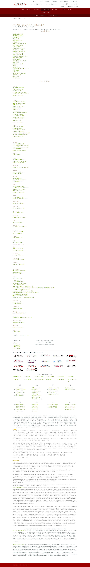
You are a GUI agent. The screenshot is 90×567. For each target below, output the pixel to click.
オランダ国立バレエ (17, 178)
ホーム (34, 1)
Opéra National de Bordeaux (19, 150)
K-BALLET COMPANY (18, 34)
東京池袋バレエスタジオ (20, 389)
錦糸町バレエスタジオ (33, 444)
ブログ (41, 1)
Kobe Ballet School (70, 469)
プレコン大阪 (49, 454)
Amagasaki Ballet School (20, 469)
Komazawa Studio (30, 474)
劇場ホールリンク (17, 376)
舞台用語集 (48, 379)
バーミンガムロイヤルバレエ (19, 92)
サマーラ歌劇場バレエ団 (18, 284)
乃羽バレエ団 (16, 71)
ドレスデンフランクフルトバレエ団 (21, 132)
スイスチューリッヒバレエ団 (19, 161)
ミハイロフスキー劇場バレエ (19, 283)
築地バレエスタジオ (43, 444)
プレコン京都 (55, 454)
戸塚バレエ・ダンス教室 (54, 387)
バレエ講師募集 (60, 379)
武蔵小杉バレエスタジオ (21, 449)
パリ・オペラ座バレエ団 (18, 143)
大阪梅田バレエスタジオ (54, 430)
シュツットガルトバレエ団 (19, 129)
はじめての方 (74, 1)
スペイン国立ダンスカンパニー (20, 198)
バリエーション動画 (45, 12)
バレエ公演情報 (60, 376)
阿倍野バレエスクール (34, 430)
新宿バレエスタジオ (19, 391)
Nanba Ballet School (20, 465)
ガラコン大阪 (42, 455)
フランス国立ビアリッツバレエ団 (20, 145)
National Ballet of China (18, 244)
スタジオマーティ (24, 335)
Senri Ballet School (19, 466)
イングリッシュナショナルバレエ (20, 93)
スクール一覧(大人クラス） (52, 4)
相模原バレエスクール (41, 449)
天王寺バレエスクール (65, 430)
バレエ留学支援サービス (57, 452)
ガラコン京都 (62, 455)
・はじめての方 (16, 345)
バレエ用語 (21, 9)
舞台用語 (28, 9)
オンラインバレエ (39, 379)
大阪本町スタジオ (24, 430)
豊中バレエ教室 (45, 432)
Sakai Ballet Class (65, 463)
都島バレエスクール (39, 433)
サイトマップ (26, 565)
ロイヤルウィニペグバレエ (19, 189)
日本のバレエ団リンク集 (39, 15)
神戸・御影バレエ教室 (45, 438)
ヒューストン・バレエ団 (18, 115)
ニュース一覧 (74, 4)
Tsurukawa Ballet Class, (54, 476)
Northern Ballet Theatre (18, 87)
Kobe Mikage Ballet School (50, 469)
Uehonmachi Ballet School (60, 466)
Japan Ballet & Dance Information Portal (62, 483)
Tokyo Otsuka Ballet (19, 476)
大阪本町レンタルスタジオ (54, 435)
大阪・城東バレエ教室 (32, 435)
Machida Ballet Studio (45, 476)
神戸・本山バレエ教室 (55, 438)
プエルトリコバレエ (17, 308)
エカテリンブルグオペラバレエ (20, 295)
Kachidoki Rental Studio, (29, 477)
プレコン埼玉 (42, 454)
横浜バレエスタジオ (48, 447)
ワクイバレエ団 (16, 46)
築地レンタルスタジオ (51, 446)
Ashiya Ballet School (40, 469)
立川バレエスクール (61, 446)
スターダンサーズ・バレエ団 (19, 60)
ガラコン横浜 (35, 455)
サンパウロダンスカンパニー (19, 312)
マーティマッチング (47, 452)
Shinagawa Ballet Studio (52, 474)
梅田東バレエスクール (44, 430)
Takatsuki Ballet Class (41, 463)
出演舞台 (55, 1)
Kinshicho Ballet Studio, (28, 476)
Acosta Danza (16, 331)
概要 (13, 565)
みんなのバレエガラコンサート (19, 455)
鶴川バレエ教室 (60, 444)
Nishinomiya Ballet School (31, 469)
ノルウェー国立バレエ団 (18, 264)
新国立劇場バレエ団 (17, 40)
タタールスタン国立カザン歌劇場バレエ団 (23, 286)
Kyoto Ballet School (19, 471)
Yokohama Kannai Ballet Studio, (64, 479)
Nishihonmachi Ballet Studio (23, 463)
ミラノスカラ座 (16, 154)
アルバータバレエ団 (17, 190)
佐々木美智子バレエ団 (18, 35)
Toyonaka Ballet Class (50, 463)
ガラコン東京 (28, 455)
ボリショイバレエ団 (17, 278)
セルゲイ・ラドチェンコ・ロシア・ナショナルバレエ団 (26, 292)
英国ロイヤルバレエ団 (18, 89)
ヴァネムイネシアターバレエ (19, 217)
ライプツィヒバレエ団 (18, 136)
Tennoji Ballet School (67, 462)
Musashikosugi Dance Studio (30, 480)
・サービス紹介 (16, 348)
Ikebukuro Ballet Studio (62, 474)
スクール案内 (65, 4)
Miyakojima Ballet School (50, 465)
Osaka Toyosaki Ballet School (38, 466)
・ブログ (15, 343)
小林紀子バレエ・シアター (19, 49)
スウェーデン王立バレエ (18, 203)
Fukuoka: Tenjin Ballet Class (29, 471)
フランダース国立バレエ (18, 172)
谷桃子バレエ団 (16, 67)
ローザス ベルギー (17, 173)
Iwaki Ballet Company (18, 53)
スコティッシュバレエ (18, 95)
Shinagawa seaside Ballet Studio (41, 474)
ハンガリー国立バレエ (18, 255)
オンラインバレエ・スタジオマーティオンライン (22, 452)
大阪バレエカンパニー (18, 54)
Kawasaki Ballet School (41, 480)
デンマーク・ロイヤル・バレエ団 (20, 167)
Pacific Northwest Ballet (18, 122)
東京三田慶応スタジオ (25, 443)
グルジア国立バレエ (17, 237)
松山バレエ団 (16, 76)
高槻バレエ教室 (38, 432)
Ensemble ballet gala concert (41, 485)
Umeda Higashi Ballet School (46, 462)
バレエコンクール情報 (67, 452)
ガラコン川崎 (49, 455)
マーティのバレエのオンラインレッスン (21, 530)
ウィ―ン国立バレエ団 (18, 212)
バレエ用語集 (27, 376)
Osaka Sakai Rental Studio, (21, 468)
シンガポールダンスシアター (19, 226)
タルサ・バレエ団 (17, 120)
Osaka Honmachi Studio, (25, 462)
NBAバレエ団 (16, 38)
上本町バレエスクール (43, 435)
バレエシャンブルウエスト (19, 48)
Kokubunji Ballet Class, (63, 476)
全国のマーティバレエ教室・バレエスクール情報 (22, 451)
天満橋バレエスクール (20, 409)
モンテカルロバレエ (17, 222)
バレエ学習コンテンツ (72, 6)
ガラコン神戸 (55, 455)
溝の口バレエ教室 (68, 387)
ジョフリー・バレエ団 (18, 118)
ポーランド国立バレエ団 (18, 208)
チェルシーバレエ (17, 90)
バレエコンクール (50, 376)
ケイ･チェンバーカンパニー (19, 43)
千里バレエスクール (65, 433)
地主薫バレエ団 (16, 59)
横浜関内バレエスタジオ (58, 447)
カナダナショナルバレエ (18, 186)
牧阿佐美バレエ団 (17, 37)
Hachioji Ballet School (56, 477)
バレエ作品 (54, 9)
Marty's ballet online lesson (18, 544)
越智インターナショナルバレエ (20, 56)
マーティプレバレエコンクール (19, 454)
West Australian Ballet (18, 273)
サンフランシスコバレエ (18, 106)
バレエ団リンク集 (39, 376)
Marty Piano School (32, 483)
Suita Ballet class (58, 463)
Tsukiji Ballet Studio (36, 476)
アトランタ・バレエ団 (18, 114)
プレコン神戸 (62, 454)
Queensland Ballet (17, 272)
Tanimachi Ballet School (28, 466)
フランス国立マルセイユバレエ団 (20, 147)
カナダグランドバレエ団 (18, 192)
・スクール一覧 (16, 346)
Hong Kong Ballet (17, 242)
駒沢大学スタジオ (34, 443)
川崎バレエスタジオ (31, 449)
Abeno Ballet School (34, 462)
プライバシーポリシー (19, 565)
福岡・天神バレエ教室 (26, 440)
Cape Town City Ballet (18, 327)
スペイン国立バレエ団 (18, 197)
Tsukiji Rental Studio (38, 477)
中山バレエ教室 (67, 447)
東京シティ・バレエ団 (18, 63)
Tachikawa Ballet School (47, 477)
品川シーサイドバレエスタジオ (46, 443)
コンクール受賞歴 (64, 1)
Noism (14, 65)
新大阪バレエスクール (68, 432)
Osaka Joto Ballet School (49, 466)
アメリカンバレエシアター (19, 101)
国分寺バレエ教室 (68, 444)
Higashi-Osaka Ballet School (29, 465)
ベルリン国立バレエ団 (18, 126)
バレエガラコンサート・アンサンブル (20, 457)
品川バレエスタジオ (19, 387)
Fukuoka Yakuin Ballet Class (40, 471)
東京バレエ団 (16, 62)
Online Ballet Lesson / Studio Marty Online (20, 483)
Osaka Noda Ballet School (40, 465)
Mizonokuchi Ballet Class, (20, 480)
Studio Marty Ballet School (18, 487)
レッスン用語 (36, 9)
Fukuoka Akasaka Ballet (50, 471)
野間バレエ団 (16, 70)
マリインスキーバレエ (18, 280)
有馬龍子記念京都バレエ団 (19, 51)
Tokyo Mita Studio (23, 474)
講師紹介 (48, 1)
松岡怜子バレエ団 (17, 74)
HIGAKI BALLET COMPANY (19, 73)
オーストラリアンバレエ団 (19, 270)
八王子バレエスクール (71, 446)
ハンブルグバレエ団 (17, 128)
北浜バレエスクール (49, 433)
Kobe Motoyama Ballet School (61, 469)
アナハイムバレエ (17, 111)
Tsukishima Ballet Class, (20, 477)
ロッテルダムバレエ (17, 181)
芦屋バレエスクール (35, 438)
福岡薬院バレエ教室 (36, 440)
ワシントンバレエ (17, 107)
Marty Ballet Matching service (42, 483)
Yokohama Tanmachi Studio (31, 479)
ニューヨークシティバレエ (19, 103)
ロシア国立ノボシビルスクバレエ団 (21, 289)
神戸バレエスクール (65, 438)
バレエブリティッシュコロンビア (20, 187)
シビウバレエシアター (18, 231)
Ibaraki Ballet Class (33, 463)
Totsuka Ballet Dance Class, (42, 479)
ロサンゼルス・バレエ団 (18, 117)
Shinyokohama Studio (21, 479)
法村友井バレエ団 (17, 78)
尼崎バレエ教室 (19, 438)
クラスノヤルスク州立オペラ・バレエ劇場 (23, 291)
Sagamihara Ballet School (51, 480)
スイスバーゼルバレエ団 (18, 162)
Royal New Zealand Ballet (19, 322)
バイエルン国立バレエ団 (18, 131)
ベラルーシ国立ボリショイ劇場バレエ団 (22, 317)
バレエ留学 (61, 6)
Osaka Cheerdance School (32, 468)
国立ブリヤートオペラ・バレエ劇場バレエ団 (23, 297)
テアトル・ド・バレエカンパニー (20, 68)
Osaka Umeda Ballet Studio (58, 462)
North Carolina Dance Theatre (20, 112)
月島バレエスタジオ (21, 446)
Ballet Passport (51, 483)
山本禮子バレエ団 (17, 42)
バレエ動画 (62, 9)
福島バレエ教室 (57, 433)
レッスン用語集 (27, 379)
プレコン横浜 (35, 454)
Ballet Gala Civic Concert (30, 485)
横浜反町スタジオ (28, 447)
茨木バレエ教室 (30, 432)
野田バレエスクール (30, 433)
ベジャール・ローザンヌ (18, 159)
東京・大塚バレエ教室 (20, 392)
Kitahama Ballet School (60, 465)
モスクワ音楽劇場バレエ (18, 281)
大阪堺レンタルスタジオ (65, 435)
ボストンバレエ (16, 109)
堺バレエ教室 (60, 432)
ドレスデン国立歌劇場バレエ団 (20, 134)
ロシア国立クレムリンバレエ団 (20, 294)
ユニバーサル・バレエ (18, 248)
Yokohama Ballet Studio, (52, 479)
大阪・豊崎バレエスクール (21, 435)
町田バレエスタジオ (36, 387)
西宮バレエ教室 (27, 438)
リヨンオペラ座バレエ (18, 148)
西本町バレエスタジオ (21, 432)
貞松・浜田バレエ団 (17, 57)
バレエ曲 (69, 9)
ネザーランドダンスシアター (19, 179)
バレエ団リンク (45, 9)
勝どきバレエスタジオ (30, 446)
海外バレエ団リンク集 (52, 15)
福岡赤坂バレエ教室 (45, 440)
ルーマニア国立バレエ (18, 233)
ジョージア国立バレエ (18, 303)
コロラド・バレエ (17, 104)
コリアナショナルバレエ (18, 250)
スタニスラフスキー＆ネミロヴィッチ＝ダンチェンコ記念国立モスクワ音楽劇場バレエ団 (33, 287)
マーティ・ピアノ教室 (37, 452)
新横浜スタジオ (20, 447)
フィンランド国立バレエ (18, 259)
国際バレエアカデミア (18, 45)
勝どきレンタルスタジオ (41, 446)
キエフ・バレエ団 (17, 302)
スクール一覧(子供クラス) (37, 4)
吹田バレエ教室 (53, 432)
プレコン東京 (28, 454)
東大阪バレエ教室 (21, 433)
